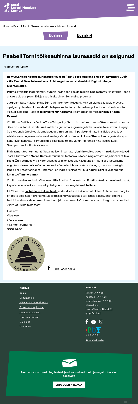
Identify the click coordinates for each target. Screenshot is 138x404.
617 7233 (107, 309)
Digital (128, 402)
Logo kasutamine (29, 317)
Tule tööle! (25, 326)
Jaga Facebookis (64, 269)
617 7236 (99, 293)
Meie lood (24, 321)
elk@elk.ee (92, 305)
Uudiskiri (84, 35)
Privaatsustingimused (31, 307)
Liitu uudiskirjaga (69, 385)
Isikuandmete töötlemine (33, 302)
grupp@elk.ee (93, 313)
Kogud (23, 293)
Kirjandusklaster (95, 340)
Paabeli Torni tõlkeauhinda (41, 191)
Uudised (56, 35)
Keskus (24, 288)
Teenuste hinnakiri (29, 312)
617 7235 (107, 301)
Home (6, 26)
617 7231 (102, 296)
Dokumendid (26, 297)
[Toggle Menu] (130, 6)
